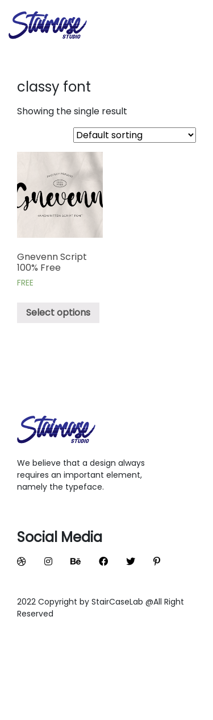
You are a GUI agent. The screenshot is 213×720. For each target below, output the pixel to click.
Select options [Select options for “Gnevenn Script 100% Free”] (58, 312)
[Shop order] (134, 135)
